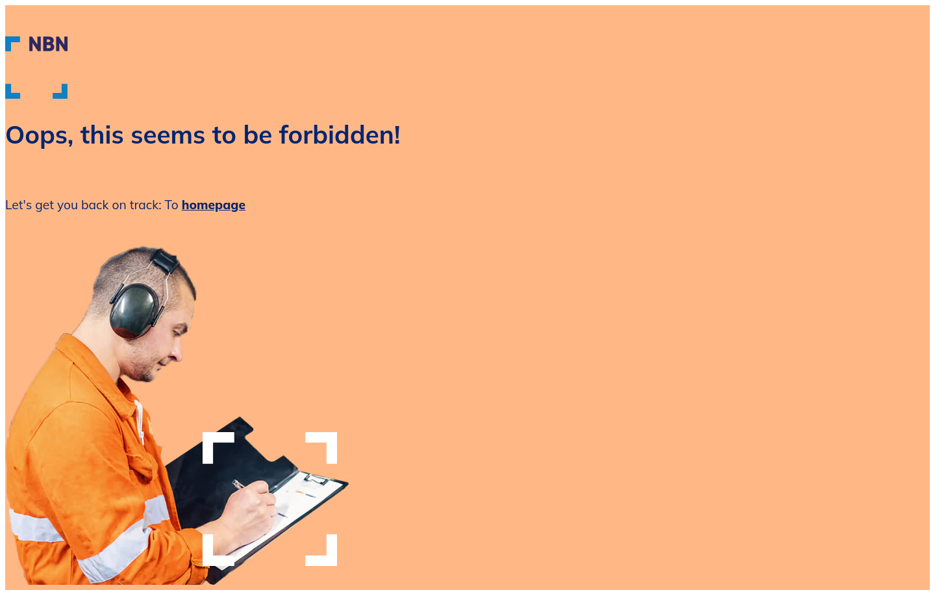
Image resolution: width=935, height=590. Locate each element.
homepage (213, 204)
